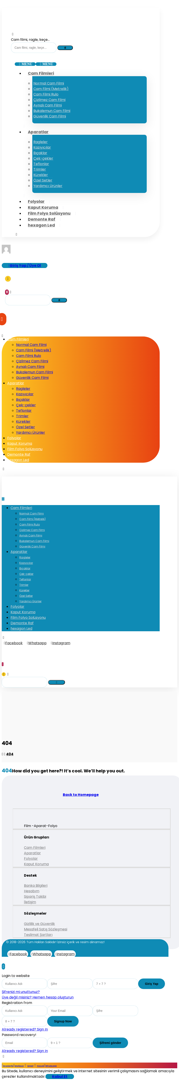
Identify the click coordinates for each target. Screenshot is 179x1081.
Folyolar (31, 858)
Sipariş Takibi (35, 896)
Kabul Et (59, 1076)
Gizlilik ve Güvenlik (39, 923)
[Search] (65, 47)
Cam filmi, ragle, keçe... (30, 39)
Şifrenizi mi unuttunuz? (21, 991)
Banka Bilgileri (35, 885)
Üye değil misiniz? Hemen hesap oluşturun (38, 997)
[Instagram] (60, 643)
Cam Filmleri (34, 847)
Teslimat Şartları (38, 934)
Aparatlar (32, 853)
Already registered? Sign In (25, 1029)
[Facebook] (13, 643)
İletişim (30, 902)
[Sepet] (8, 278)
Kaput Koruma (36, 864)
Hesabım (31, 891)
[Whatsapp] (37, 643)
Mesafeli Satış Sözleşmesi (45, 929)
